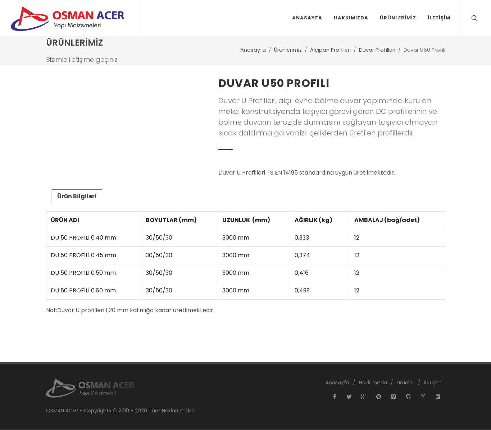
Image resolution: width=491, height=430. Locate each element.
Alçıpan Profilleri (330, 50)
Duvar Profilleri (377, 50)
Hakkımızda (373, 383)
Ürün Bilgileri (76, 197)
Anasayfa (253, 50)
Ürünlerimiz (288, 50)
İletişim (433, 383)
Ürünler (405, 383)
